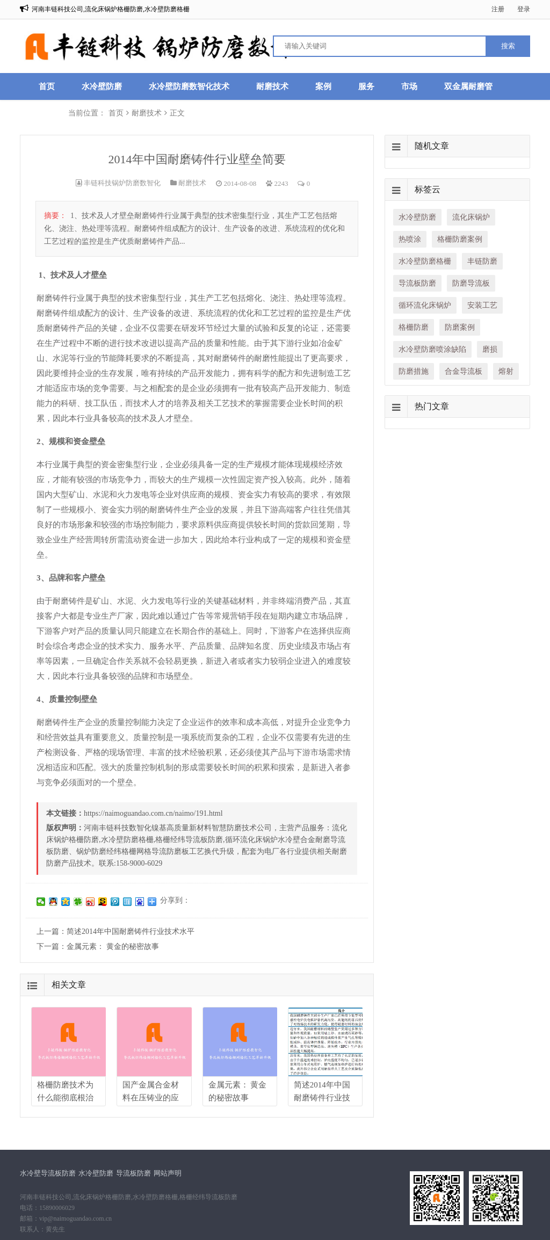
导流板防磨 (133, 1173)
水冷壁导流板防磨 (48, 1173)
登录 (523, 9)
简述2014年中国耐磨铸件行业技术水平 (130, 931)
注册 (497, 9)
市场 (409, 86)
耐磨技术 (272, 86)
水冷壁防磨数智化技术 (189, 86)
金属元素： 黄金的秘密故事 (113, 946)
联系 (47, 113)
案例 (323, 86)
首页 (47, 86)
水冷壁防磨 (102, 86)
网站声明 (168, 1173)
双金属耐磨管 (468, 86)
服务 (366, 86)
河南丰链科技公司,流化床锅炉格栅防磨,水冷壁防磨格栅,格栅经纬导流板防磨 (128, 1197)
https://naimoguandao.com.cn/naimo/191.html (153, 813)
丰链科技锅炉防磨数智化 (122, 183)
